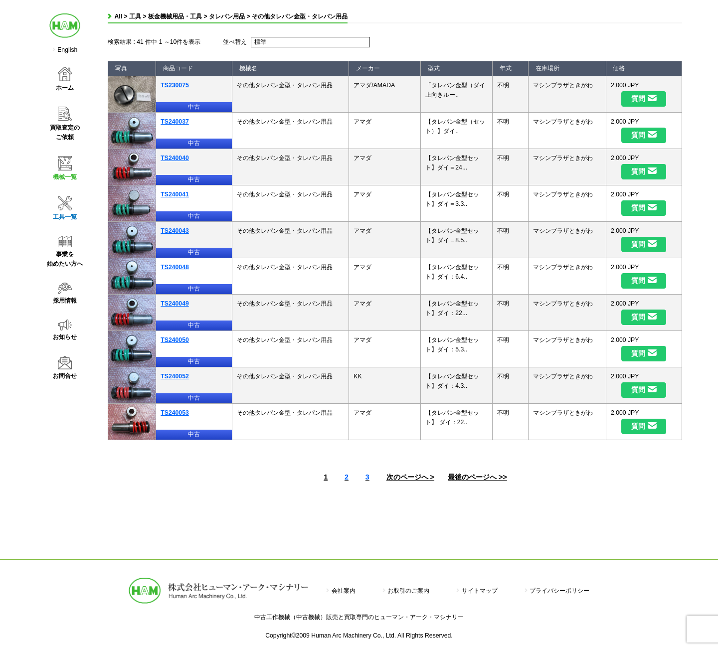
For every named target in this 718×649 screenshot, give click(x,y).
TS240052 (174, 376)
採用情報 (65, 293)
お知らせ (65, 330)
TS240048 (174, 267)
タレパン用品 (227, 16)
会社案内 (341, 590)
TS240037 (174, 121)
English (67, 49)
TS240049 (174, 303)
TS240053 (174, 412)
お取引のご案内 (406, 590)
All (119, 16)
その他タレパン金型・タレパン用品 (300, 16)
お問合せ (65, 367)
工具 (135, 16)
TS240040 (174, 158)
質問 (638, 99)
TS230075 (174, 85)
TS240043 (174, 230)
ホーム (65, 79)
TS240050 (174, 339)
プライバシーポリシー (557, 590)
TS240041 (174, 194)
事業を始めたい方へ (65, 252)
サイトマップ (477, 590)
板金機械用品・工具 (175, 16)
